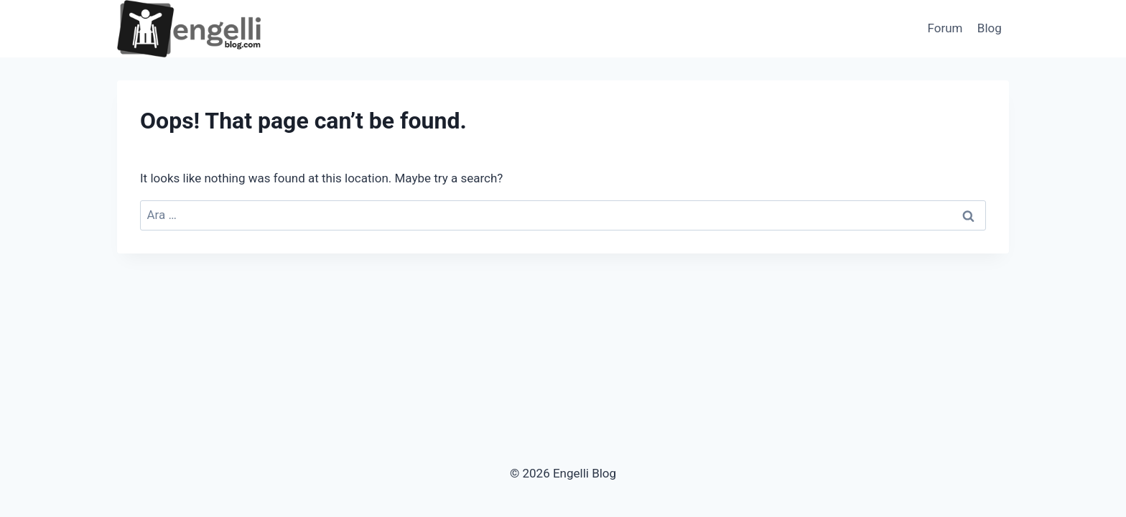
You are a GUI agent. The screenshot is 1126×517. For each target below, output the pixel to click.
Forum (945, 28)
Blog (989, 28)
